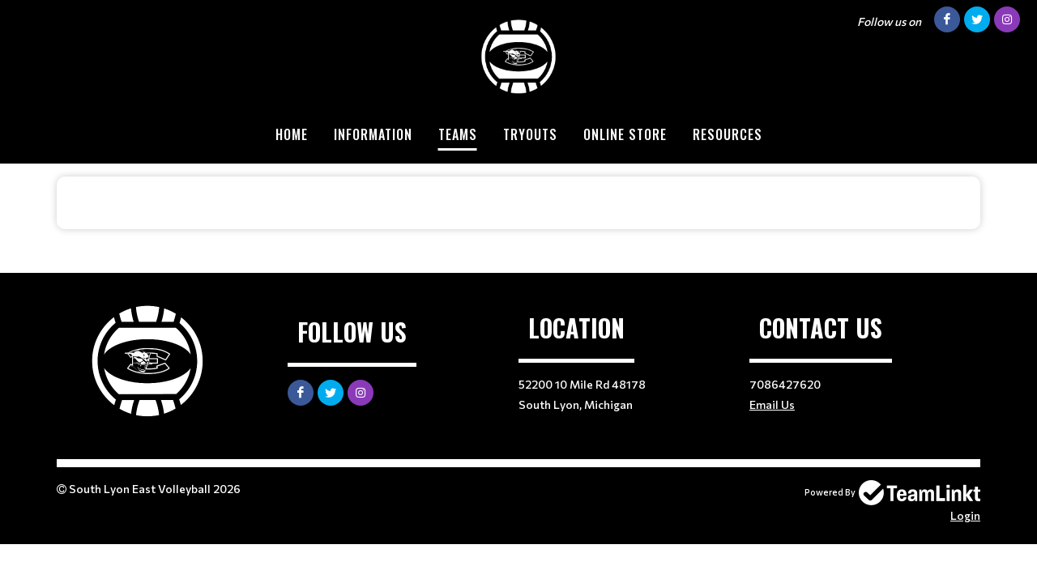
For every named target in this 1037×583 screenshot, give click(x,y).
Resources (727, 134)
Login (965, 515)
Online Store (625, 134)
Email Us (772, 404)
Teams (457, 134)
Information (373, 134)
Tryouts (530, 134)
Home (291, 134)
